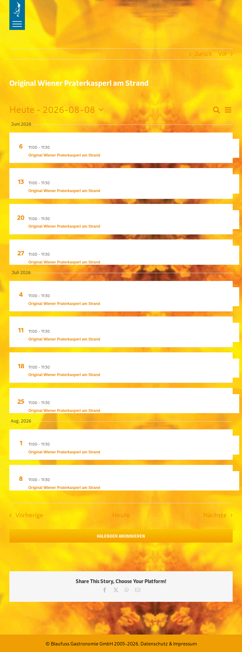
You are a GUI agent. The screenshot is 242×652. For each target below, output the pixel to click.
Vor (222, 53)
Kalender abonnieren (121, 536)
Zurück (203, 53)
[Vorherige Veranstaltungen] (24, 515)
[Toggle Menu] (17, 24)
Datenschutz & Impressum (168, 644)
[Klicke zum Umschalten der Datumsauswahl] (58, 109)
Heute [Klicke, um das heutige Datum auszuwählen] (121, 515)
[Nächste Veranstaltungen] (219, 515)
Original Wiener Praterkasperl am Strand (64, 155)
